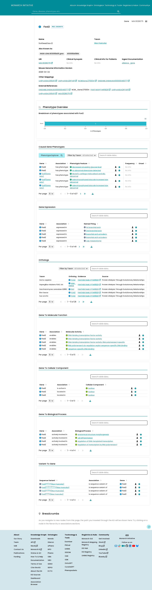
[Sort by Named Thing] (97, 223)
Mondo (51, 539)
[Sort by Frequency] (136, 163)
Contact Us (19, 549)
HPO (49, 549)
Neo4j (34, 546)
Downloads (35, 539)
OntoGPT (69, 563)
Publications (19, 553)
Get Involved (104, 539)
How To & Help (37, 557)
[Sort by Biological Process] (92, 431)
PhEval (67, 545)
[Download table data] (92, 193)
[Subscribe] (116, 545)
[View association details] (119, 167)
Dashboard (35, 578)
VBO (49, 560)
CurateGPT (69, 567)
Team (16, 542)
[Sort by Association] (67, 163)
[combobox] (76, 11)
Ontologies (99, 5)
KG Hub (85, 548)
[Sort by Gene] (45, 163)
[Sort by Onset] (145, 163)
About (73, 5)
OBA (49, 557)
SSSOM (68, 552)
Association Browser (36, 583)
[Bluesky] (137, 545)
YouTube (103, 553)
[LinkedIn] (130, 545)
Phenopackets (71, 570)
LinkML (67, 549)
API (33, 542)
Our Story (18, 539)
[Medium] (123, 545)
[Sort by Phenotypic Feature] (88, 163)
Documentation (37, 560)
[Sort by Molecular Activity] (83, 331)
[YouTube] (133, 545)
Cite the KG (36, 567)
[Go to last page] (84, 193)
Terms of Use (36, 564)
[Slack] (119, 545)
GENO (50, 564)
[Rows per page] (51, 193)
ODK (66, 560)
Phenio (50, 553)
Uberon (51, 542)
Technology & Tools (113, 5)
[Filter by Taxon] (82, 155)
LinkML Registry (88, 555)
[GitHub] (127, 545)
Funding (17, 557)
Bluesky (103, 557)
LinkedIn (103, 549)
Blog (102, 546)
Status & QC (36, 553)
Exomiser (68, 541)
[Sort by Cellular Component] (105, 384)
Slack (102, 542)
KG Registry (87, 552)
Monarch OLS (87, 539)
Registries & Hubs (130, 5)
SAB (15, 546)
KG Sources (35, 575)
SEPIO (50, 567)
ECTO (50, 571)
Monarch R (36, 549)
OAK (66, 556)
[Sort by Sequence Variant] (56, 480)
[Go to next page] (80, 193)
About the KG (36, 571)
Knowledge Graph (85, 5)
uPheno (51, 546)
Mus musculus (100, 43)
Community (144, 5)
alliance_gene (128, 63)
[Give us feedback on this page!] (149, 527)
